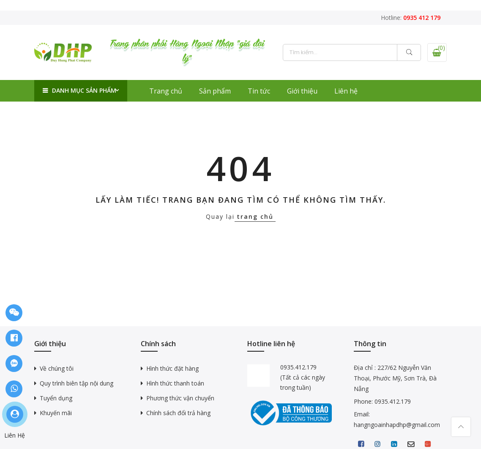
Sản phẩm (215, 91)
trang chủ (255, 216)
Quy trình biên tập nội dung (76, 383)
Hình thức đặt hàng (172, 368)
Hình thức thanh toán (175, 383)
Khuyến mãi (56, 413)
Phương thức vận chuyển (180, 398)
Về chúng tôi (57, 368)
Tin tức (259, 91)
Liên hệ (346, 91)
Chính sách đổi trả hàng (178, 413)
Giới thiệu (302, 91)
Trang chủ (165, 91)
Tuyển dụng (56, 398)
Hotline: (410, 18)
